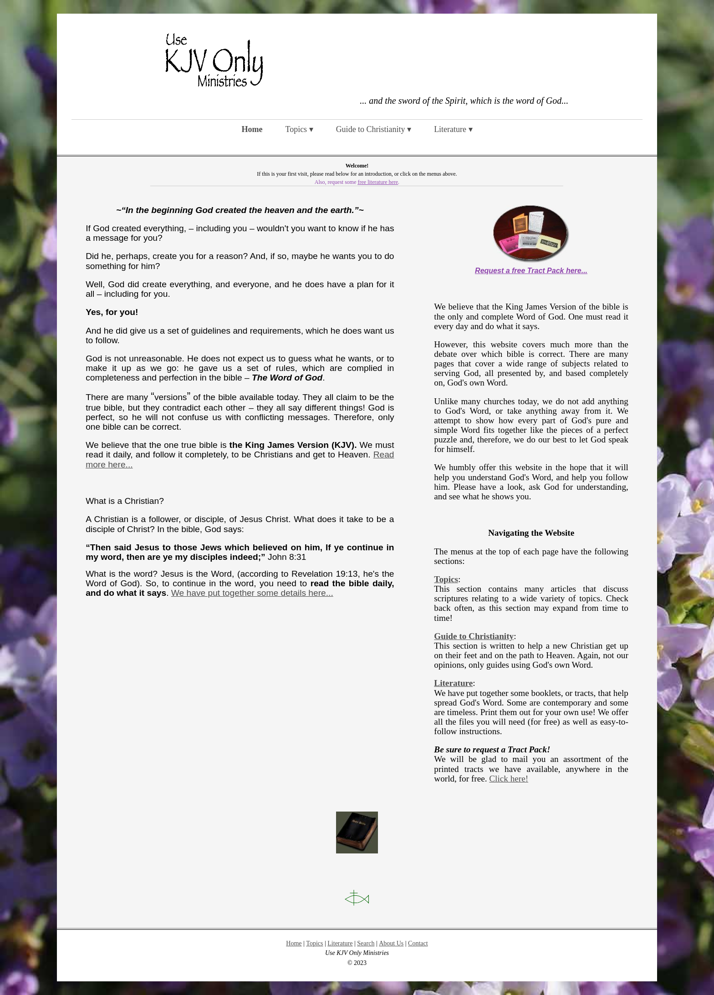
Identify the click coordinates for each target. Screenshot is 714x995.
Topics (446, 579)
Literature (453, 683)
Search (365, 943)
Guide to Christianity (474, 636)
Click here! (508, 778)
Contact (418, 943)
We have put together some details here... (252, 593)
